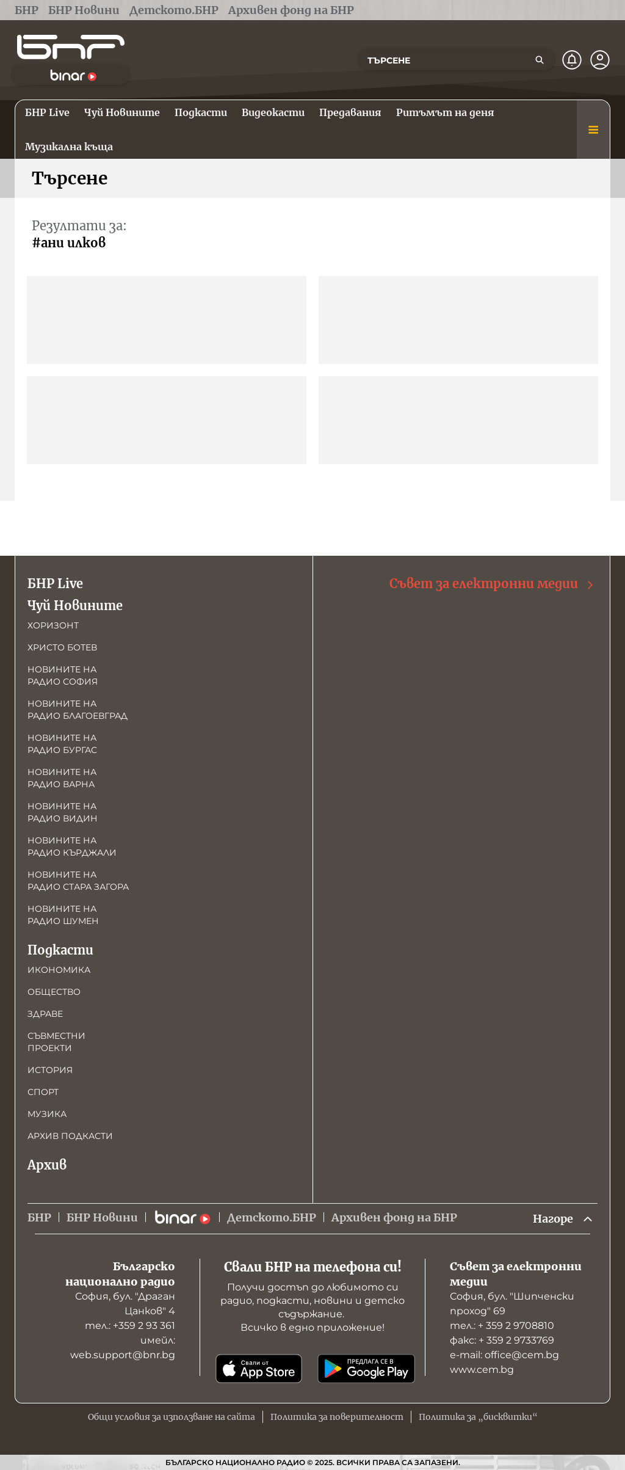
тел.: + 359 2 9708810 (502, 1325)
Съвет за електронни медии (492, 584)
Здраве (45, 1013)
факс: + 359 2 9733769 (502, 1340)
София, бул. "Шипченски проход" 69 (512, 1303)
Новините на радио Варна (61, 778)
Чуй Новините (75, 605)
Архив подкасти (70, 1135)
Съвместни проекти (56, 1041)
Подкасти (60, 950)
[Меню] (593, 129)
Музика (47, 1113)
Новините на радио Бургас (62, 743)
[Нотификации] (572, 59)
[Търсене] (539, 60)
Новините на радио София (62, 675)
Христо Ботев (62, 647)
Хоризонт (53, 625)
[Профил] (600, 59)
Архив (47, 1165)
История (50, 1069)
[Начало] (71, 47)
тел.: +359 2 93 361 (130, 1325)
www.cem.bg (482, 1369)
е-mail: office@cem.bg (504, 1355)
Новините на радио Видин (62, 812)
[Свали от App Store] (258, 1368)
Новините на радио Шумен (63, 914)
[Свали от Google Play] (366, 1368)
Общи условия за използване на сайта (171, 1416)
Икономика (58, 969)
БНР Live (55, 583)
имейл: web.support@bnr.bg (122, 1347)
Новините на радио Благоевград (77, 709)
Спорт (43, 1091)
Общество (54, 991)
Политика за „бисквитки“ (478, 1416)
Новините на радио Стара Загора (78, 880)
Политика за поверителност (336, 1416)
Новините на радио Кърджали (72, 846)
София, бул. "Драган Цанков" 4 (125, 1303)
